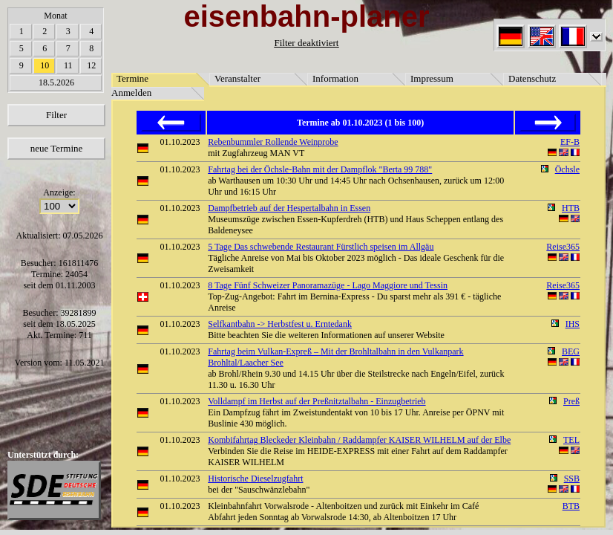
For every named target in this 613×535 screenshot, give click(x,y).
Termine (132, 78)
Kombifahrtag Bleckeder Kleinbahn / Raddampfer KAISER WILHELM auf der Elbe (359, 440)
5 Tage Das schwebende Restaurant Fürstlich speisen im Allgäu (320, 246)
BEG (571, 351)
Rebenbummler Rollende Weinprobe (273, 142)
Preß (571, 401)
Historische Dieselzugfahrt (255, 478)
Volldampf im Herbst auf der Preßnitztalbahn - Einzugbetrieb (316, 401)
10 (44, 65)
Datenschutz (532, 78)
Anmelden (131, 92)
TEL (571, 440)
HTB (571, 208)
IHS (573, 324)
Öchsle (567, 169)
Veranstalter (237, 78)
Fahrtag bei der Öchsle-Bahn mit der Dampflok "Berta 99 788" (320, 169)
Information (335, 78)
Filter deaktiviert (306, 42)
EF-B (570, 142)
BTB (571, 506)
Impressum (431, 78)
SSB (572, 478)
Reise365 (563, 246)
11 (68, 65)
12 (91, 65)
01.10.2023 (180, 142)
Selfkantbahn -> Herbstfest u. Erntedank (280, 324)
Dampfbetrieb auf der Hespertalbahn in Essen (289, 208)
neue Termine (56, 148)
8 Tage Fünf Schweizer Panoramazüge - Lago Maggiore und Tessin (328, 285)
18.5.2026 (56, 82)
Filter (56, 114)
